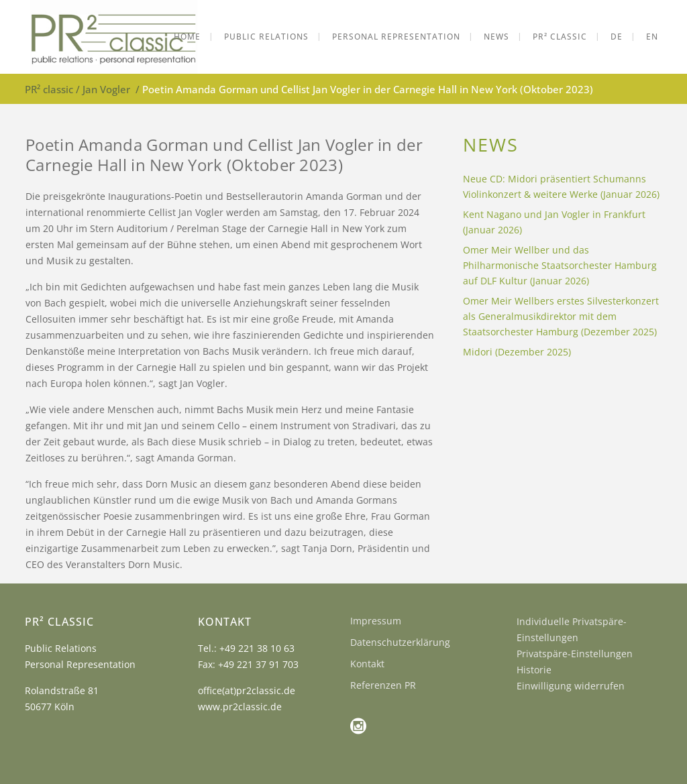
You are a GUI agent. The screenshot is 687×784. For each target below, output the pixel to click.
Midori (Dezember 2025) (517, 351)
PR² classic (49, 89)
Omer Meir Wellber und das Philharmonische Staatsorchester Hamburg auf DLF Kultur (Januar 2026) (560, 265)
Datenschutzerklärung (400, 642)
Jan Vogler (106, 89)
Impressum (375, 620)
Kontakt (367, 663)
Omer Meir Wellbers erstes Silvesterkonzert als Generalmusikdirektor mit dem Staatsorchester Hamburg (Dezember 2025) (561, 316)
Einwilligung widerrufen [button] (571, 685)
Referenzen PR (383, 685)
